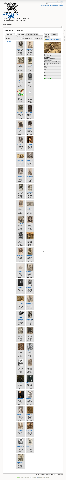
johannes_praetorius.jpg (32, 287)
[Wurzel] (9, 41)
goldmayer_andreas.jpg (32, 128)
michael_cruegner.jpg (31, 335)
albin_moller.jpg (30, 49)
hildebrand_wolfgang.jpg (32, 192)
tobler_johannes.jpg (31, 430)
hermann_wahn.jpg (22, 192)
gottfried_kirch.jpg (21, 144)
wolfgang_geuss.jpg (22, 462)
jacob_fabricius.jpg (22, 224)
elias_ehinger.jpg (21, 112)
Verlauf (47, 36)
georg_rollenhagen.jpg (23, 128)
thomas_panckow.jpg (22, 430)
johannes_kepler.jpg (22, 271)
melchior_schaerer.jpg (22, 335)
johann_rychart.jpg (31, 255)
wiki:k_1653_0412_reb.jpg (53, 39)
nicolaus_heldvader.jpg (32, 351)
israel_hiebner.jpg (30, 208)
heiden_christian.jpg (31, 160)
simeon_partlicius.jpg (22, 414)
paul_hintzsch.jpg (30, 366)
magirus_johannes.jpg (32, 319)
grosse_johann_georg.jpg (23, 160)
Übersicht (61, 5)
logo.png (20, 319)
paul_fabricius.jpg (21, 366)
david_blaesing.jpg (31, 81)
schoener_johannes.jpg (32, 382)
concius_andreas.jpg (22, 81)
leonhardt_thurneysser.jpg (33, 303)
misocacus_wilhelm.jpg (23, 351)
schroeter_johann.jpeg (22, 398)
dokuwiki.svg (29, 96)
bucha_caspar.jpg (21, 65)
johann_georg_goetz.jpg (32, 239)
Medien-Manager (54, 5)
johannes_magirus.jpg (22, 287)
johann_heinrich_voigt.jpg (23, 255)
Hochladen (29, 34)
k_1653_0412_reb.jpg (22, 303)
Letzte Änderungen (45, 5)
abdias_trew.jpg (21, 49)
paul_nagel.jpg (20, 382)
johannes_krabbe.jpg (31, 271)
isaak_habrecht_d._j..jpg (23, 208)
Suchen (36, 34)
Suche (62, 3)
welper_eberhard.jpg (31, 446)
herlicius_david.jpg (31, 176)
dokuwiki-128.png (21, 96)
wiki (8, 43)
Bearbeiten (54, 34)
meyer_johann (47, 78)
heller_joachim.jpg (21, 176)
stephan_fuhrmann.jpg (32, 414)
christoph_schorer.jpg (32, 65)
